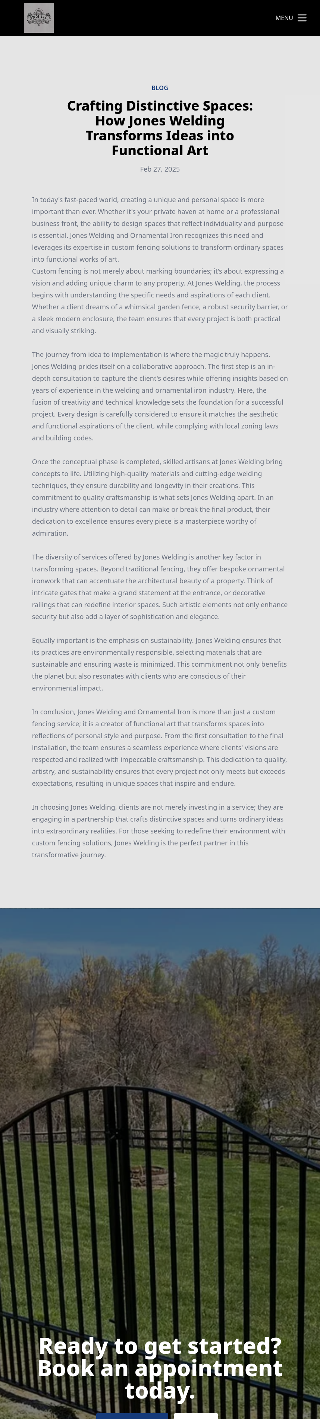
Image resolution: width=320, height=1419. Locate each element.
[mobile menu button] (302, 18)
